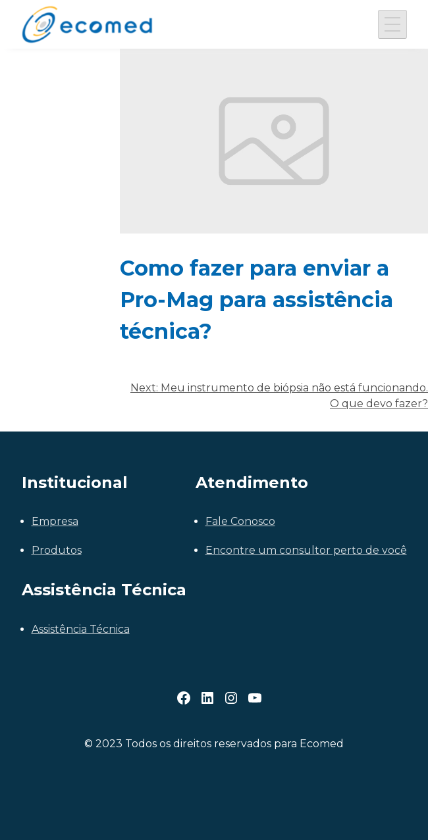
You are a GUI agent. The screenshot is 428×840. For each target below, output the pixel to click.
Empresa (55, 521)
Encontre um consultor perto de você (306, 550)
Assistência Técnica (81, 629)
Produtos (57, 550)
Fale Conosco (240, 521)
